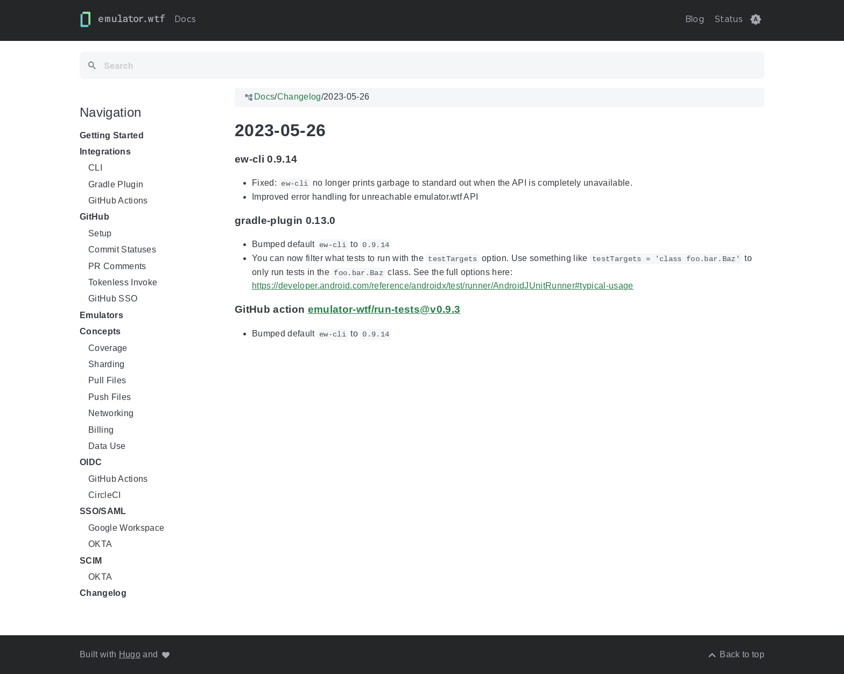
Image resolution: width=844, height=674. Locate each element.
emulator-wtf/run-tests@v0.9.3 (384, 309)
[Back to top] (735, 654)
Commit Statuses (122, 249)
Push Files (109, 397)
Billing (101, 429)
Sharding (106, 364)
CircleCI (104, 495)
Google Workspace (126, 527)
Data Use (107, 446)
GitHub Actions (118, 200)
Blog (694, 19)
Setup (100, 233)
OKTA (100, 544)
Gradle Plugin (115, 184)
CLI (95, 167)
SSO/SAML (103, 511)
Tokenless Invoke (122, 282)
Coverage (108, 348)
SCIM (91, 560)
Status (729, 19)
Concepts (100, 331)
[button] (755, 19)
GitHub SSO (112, 299)
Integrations (105, 151)
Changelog (103, 593)
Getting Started (112, 135)
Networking (110, 413)
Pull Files (107, 380)
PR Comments (117, 266)
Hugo (129, 654)
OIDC (91, 462)
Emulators (101, 315)
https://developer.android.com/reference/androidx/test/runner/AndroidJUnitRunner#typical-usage (443, 285)
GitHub (94, 217)
